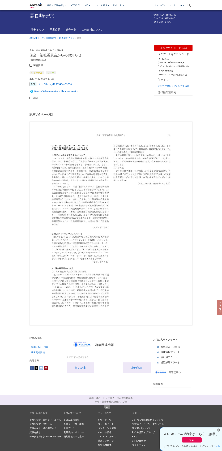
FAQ (134, 436)
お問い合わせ (139, 440)
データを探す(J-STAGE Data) (45, 436)
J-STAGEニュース (107, 436)
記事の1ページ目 (39, 347)
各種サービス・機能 (74, 424)
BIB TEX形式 (167, 71)
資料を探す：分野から (40, 424)
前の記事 (80, 368)
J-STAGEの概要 (71, 419)
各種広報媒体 (105, 444)
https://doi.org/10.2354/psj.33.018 (55, 84)
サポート (118, 5)
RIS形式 (165, 58)
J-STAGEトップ (36, 38)
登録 (192, 440)
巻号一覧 (71, 29)
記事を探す (35, 432)
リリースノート (106, 424)
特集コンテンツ (106, 440)
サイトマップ (139, 444)
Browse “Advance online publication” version (56, 91)
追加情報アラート (170, 352)
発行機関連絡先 (167, 92)
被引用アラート (169, 357)
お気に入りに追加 (170, 346)
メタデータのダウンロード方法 (173, 85)
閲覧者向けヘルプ (141, 428)
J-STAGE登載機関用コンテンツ (148, 419)
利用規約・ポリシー (74, 432)
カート (172, 5)
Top (107, 407)
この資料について (92, 29)
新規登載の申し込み (74, 436)
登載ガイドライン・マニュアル (148, 424)
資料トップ (37, 29)
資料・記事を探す (57, 5)
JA (181, 5)
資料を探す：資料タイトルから (45, 419)
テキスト (165, 79)
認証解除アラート (170, 362)
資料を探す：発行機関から (43, 428)
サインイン (159, 5)
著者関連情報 (38, 352)
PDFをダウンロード (172, 48)
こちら (216, 446)
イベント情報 (105, 432)
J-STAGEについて (80, 5)
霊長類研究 (51, 38)
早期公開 (55, 29)
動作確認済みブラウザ (143, 432)
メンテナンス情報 (107, 428)
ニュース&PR (101, 5)
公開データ (69, 428)
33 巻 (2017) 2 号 (67, 38)
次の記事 (136, 368)
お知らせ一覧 (105, 419)
